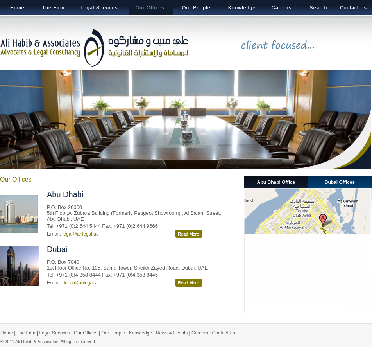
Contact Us (223, 333)
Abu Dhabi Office (276, 182)
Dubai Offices (340, 182)
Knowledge (140, 333)
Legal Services (54, 333)
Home (6, 333)
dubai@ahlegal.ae (81, 283)
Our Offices (85, 333)
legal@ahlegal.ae (81, 234)
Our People (113, 333)
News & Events (172, 333)
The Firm (25, 333)
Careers (199, 333)
